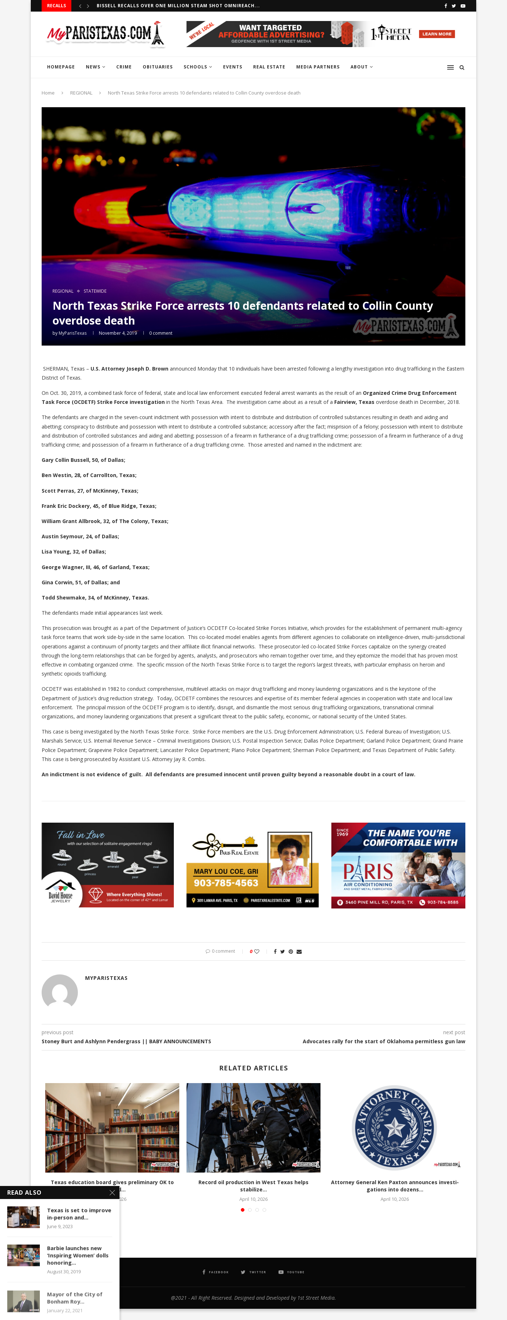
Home (48, 92)
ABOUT (359, 67)
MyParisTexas (73, 333)
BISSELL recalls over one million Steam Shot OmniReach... (178, 6)
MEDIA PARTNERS (318, 67)
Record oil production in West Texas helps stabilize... (253, 1186)
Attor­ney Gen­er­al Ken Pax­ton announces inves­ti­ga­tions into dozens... (395, 1186)
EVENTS (232, 67)
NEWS (93, 67)
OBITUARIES (158, 67)
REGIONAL (81, 92)
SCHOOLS (195, 67)
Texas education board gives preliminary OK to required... (112, 1186)
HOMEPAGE (61, 67)
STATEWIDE (95, 291)
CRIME (124, 67)
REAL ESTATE (269, 67)
